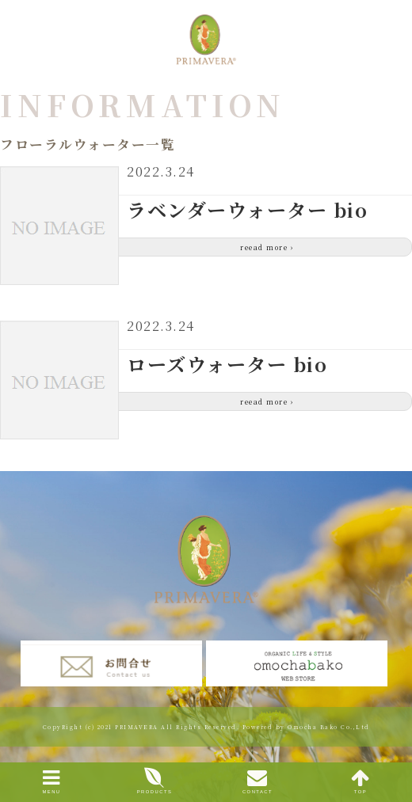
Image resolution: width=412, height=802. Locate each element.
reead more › (267, 247)
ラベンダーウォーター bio (247, 209)
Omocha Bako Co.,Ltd (329, 727)
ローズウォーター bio (227, 364)
